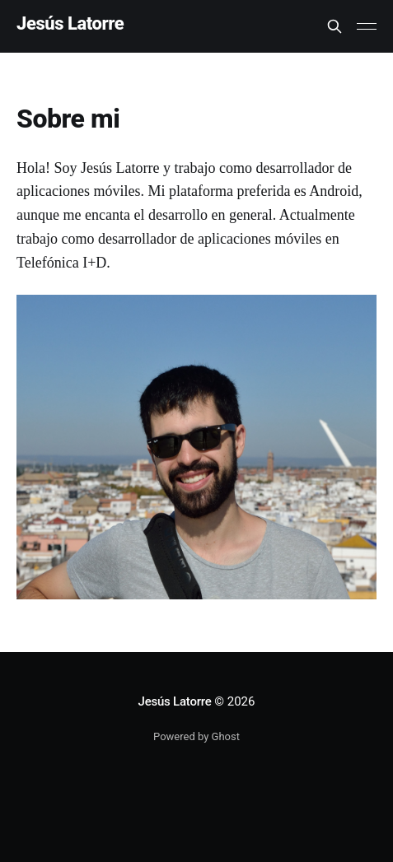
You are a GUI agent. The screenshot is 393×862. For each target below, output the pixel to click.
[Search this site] (334, 26)
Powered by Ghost (196, 736)
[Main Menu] (366, 26)
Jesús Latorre (70, 24)
